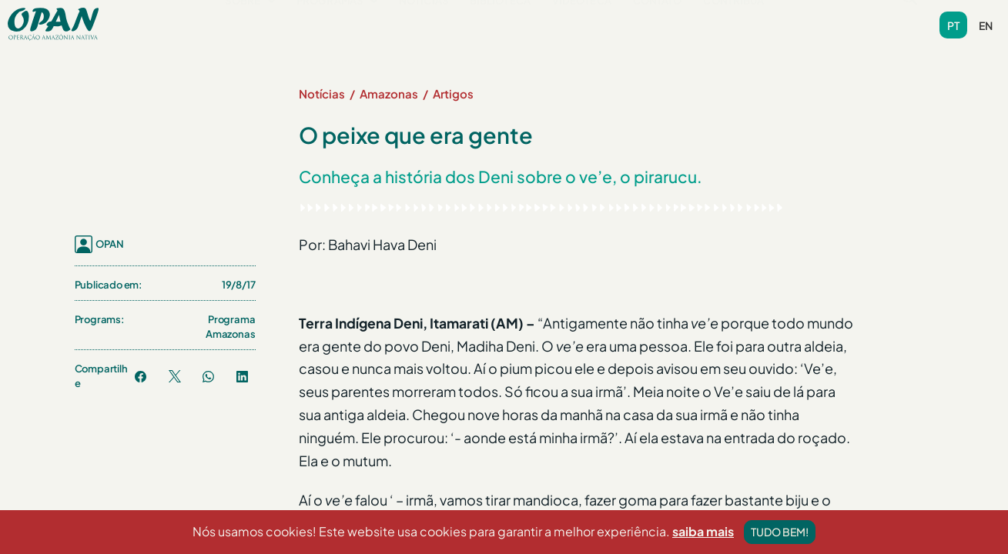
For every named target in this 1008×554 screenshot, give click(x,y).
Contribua (734, 23)
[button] (251, 23)
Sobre (251, 23)
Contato (658, 23)
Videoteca (582, 23)
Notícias (424, 23)
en (986, 25)
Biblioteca (501, 23)
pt (953, 25)
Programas (337, 23)
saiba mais (703, 531)
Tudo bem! (780, 532)
